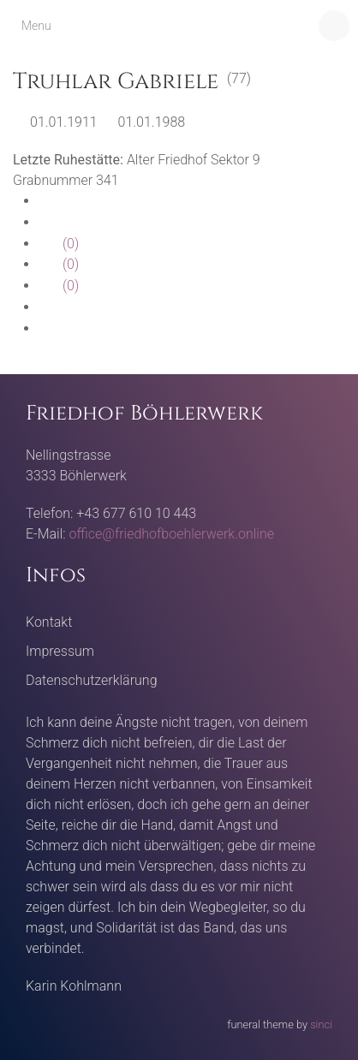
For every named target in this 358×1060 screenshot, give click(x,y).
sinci (321, 1024)
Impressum (60, 651)
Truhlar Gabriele (115, 82)
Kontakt (49, 622)
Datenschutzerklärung (92, 680)
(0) (59, 243)
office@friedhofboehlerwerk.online (171, 534)
